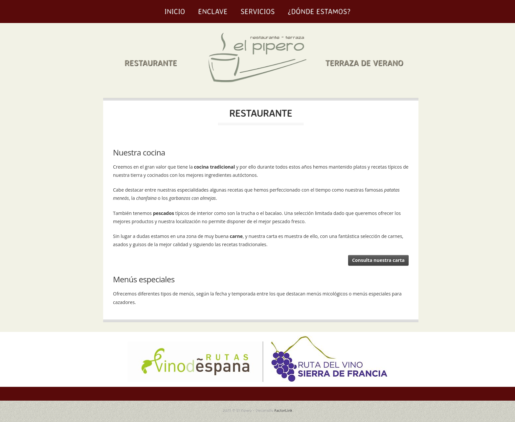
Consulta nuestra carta (378, 260)
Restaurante (150, 63)
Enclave (213, 11)
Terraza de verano (364, 63)
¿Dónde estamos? (319, 11)
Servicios (257, 11)
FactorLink (283, 410)
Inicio (175, 11)
